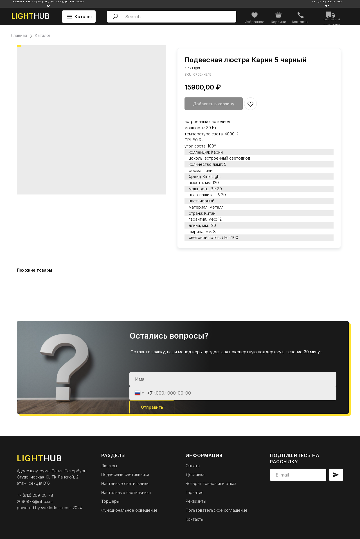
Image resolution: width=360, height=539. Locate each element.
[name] (232, 379)
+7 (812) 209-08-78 (35, 495)
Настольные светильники (126, 492)
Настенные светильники (124, 483)
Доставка (195, 474)
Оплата (193, 465)
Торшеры (110, 501)
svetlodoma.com (56, 507)
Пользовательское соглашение (217, 510)
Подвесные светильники (125, 474)
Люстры (109, 465)
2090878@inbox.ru (35, 501)
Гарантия (194, 492)
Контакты (195, 519)
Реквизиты (196, 501)
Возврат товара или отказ (211, 483)
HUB (30, 16)
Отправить (152, 407)
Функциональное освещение (129, 510)
